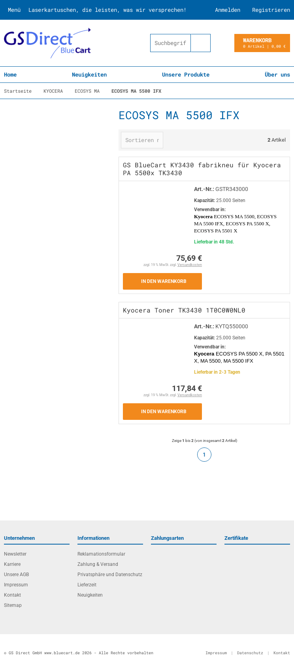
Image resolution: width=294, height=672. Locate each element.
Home (10, 74)
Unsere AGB (16, 574)
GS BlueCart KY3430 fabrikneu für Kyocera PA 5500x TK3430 (202, 169)
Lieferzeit (86, 585)
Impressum (16, 585)
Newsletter (15, 554)
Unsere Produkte (185, 74)
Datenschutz (250, 652)
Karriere (12, 564)
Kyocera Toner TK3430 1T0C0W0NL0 (184, 310)
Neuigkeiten (89, 74)
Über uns (277, 74)
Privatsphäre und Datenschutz (109, 574)
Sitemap (13, 605)
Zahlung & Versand (97, 564)
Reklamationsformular (101, 554)
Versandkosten (189, 265)
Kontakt (12, 595)
